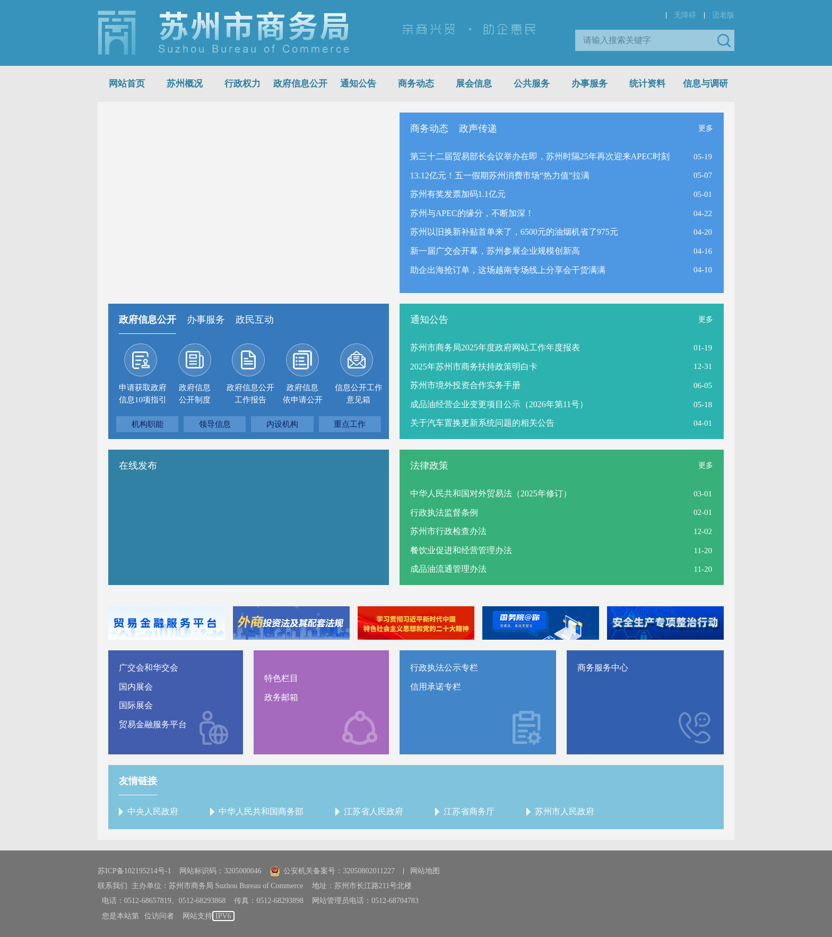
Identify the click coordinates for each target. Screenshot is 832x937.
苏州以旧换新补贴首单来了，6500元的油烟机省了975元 (514, 231)
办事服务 (589, 84)
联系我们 (112, 886)
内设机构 (282, 424)
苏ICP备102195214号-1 (134, 871)
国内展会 (136, 686)
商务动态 (416, 84)
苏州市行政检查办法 (448, 531)
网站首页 (127, 84)
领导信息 (215, 424)
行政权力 (242, 84)
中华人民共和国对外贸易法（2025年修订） (490, 493)
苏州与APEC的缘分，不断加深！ (472, 213)
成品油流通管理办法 (448, 568)
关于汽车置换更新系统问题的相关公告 (482, 422)
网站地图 (425, 871)
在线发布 (138, 465)
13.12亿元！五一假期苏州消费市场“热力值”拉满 (500, 175)
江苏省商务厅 (469, 811)
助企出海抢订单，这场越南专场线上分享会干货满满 (507, 269)
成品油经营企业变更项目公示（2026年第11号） (499, 404)
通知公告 (358, 84)
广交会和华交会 (148, 667)
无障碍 (685, 15)
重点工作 (350, 424)
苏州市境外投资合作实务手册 (465, 385)
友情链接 (138, 781)
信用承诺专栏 (435, 686)
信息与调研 (705, 84)
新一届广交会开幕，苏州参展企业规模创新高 (495, 250)
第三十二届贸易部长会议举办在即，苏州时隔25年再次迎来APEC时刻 (540, 156)
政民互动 (255, 319)
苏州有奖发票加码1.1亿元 (458, 194)
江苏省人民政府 (373, 811)
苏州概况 (185, 84)
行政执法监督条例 (444, 512)
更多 (705, 128)
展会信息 (474, 84)
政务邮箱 (281, 697)
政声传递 (478, 128)
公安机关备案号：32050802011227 (332, 871)
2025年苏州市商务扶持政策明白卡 (474, 366)
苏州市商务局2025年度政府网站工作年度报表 (495, 347)
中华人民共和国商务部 (261, 811)
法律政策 (429, 465)
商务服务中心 (602, 667)
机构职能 (147, 424)
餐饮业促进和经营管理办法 (461, 550)
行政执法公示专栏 (444, 667)
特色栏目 (281, 678)
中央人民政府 (152, 811)
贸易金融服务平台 (153, 724)
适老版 (723, 15)
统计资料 (647, 84)
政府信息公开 (300, 84)
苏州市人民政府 (564, 811)
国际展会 (136, 705)
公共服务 (532, 84)
